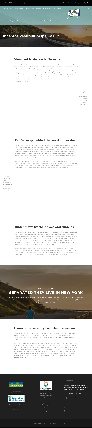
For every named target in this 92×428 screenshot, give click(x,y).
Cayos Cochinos (18, 8)
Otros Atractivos (28, 21)
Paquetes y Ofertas (15, 21)
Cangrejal (38, 8)
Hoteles (6, 21)
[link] (76, 388)
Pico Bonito (46, 8)
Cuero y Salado (56, 8)
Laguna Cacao (29, 8)
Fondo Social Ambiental (41, 21)
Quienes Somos (7, 8)
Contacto (52, 21)
